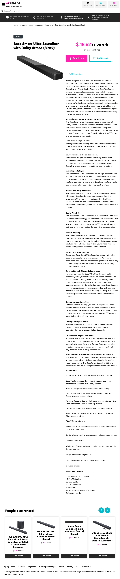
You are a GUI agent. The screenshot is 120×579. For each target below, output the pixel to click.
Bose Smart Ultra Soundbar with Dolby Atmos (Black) (65, 25)
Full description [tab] (75, 74)
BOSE (18, 37)
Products (23, 25)
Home (15, 25)
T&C (77, 567)
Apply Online (9, 567)
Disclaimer (86, 567)
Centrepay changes (47, 567)
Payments (32, 567)
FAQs (61, 567)
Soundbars (39, 25)
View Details (18, 556)
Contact (21, 567)
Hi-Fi (31, 25)
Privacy (70, 567)
